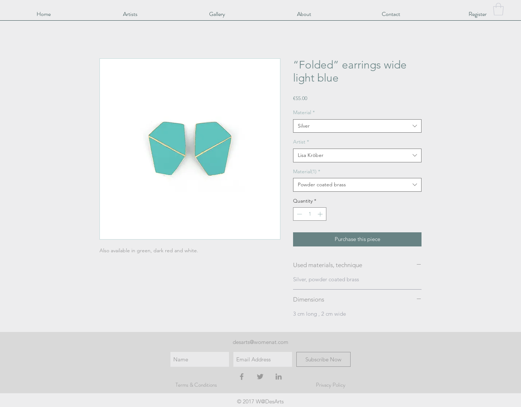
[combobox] (357, 126)
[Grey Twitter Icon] (260, 376)
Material (304, 112)
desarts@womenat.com (260, 342)
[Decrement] (298, 214)
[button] (498, 9)
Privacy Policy (331, 385)
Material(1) (306, 171)
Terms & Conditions (196, 385)
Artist (301, 141)
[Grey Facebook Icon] (241, 376)
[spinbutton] (309, 214)
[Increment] (320, 214)
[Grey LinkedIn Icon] (278, 376)
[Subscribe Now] (323, 359)
